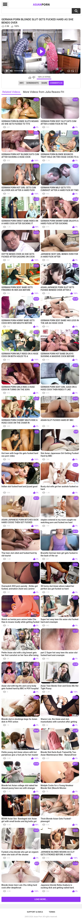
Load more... (41, 899)
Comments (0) (56, 83)
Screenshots (32, 83)
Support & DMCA (35, 912)
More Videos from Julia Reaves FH (43, 91)
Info (22, 83)
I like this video (29, 77)
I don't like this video (33, 77)
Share (44, 83)
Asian (41, 4)
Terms (52, 912)
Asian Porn (38, 917)
